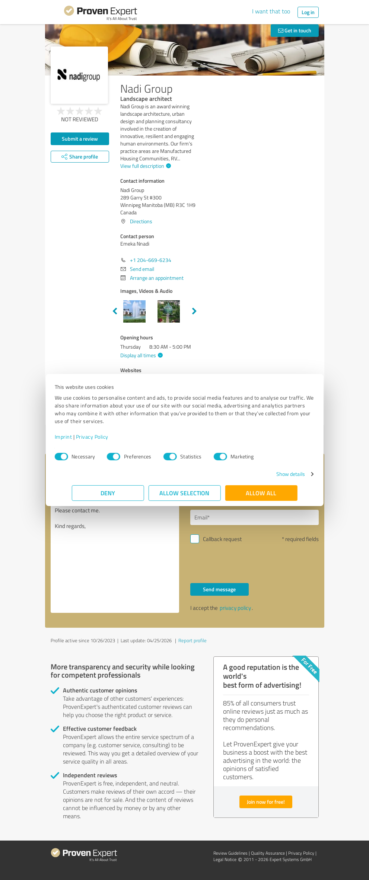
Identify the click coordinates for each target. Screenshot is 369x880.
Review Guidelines (230, 853)
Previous (114, 311)
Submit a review (80, 138)
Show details (273, 473)
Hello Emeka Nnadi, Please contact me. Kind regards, (115, 550)
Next (194, 311)
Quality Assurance (268, 853)
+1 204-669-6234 (150, 259)
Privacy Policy (109, 436)
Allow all (261, 493)
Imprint (80, 436)
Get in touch (294, 30)
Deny (108, 493)
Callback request (222, 539)
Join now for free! (266, 801)
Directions (141, 221)
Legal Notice (224, 859)
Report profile (192, 640)
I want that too (271, 11)
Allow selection (185, 493)
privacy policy (235, 608)
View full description (144, 165)
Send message (219, 589)
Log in (308, 12)
